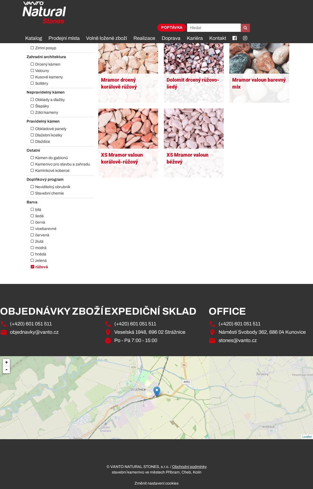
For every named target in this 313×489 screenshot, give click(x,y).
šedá (39, 216)
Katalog (33, 38)
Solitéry (41, 83)
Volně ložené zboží (106, 38)
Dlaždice (42, 141)
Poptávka (171, 27)
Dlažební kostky (48, 135)
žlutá (39, 241)
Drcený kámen (47, 64)
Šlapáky (42, 106)
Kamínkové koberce (52, 171)
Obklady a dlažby (50, 100)
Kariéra (195, 38)
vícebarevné (45, 229)
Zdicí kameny (46, 112)
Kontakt (217, 38)
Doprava (171, 38)
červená (42, 235)
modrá (40, 248)
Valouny (42, 71)
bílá (38, 210)
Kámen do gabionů (51, 158)
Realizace (144, 38)
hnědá (40, 254)
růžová (41, 267)
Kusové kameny (49, 77)
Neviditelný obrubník (52, 187)
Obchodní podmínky (189, 467)
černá (40, 222)
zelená (41, 260)
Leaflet (307, 436)
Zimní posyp (45, 48)
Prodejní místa (64, 38)
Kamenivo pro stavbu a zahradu (62, 164)
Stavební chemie (49, 193)
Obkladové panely (50, 129)
